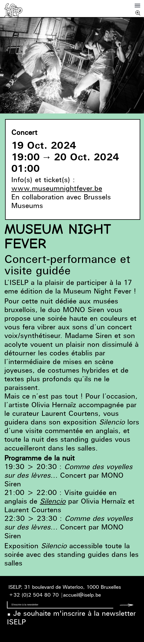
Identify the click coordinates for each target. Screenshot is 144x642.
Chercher (138, 13)
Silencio (53, 501)
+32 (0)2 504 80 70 (33, 595)
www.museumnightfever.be (56, 188)
